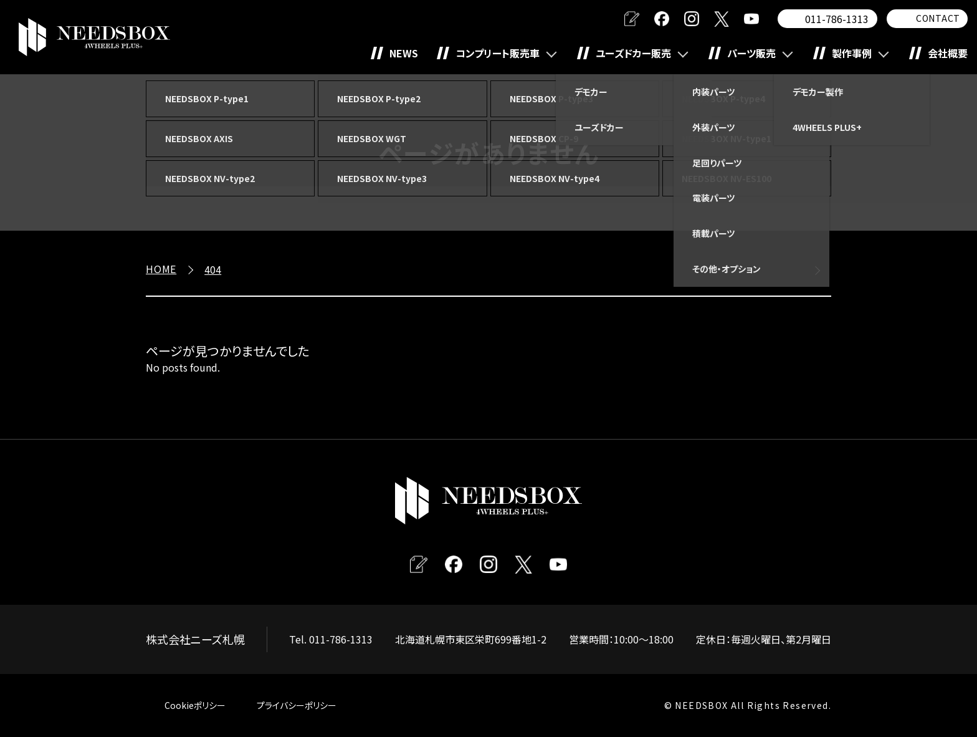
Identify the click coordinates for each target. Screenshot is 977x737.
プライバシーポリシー (296, 705)
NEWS (403, 53)
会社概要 (948, 53)
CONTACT (938, 18)
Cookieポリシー (195, 705)
